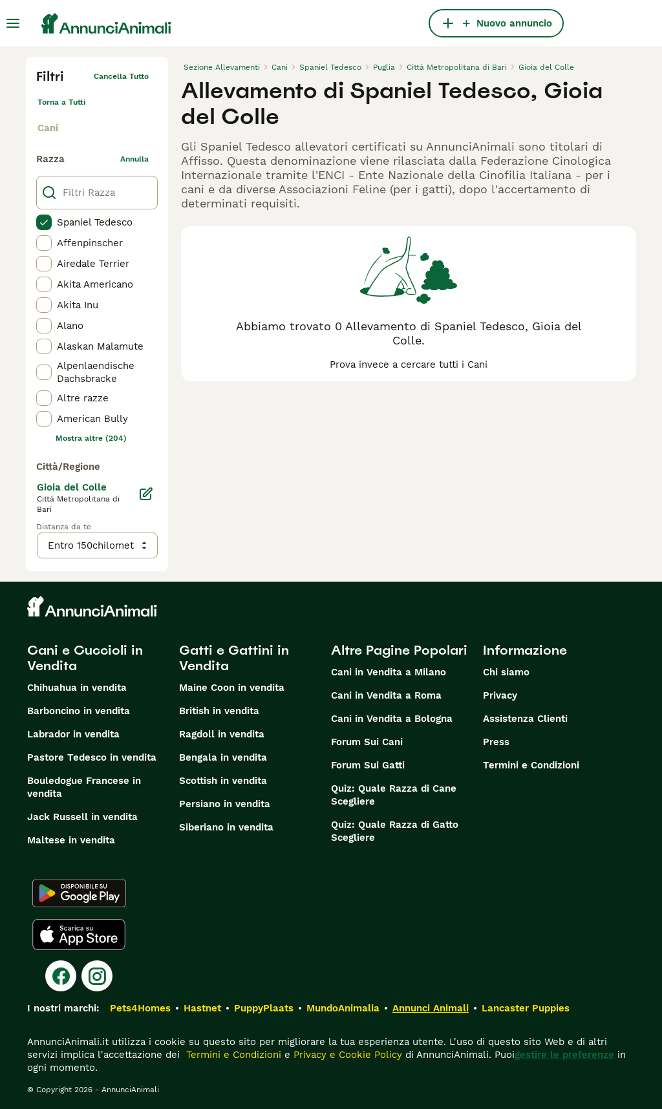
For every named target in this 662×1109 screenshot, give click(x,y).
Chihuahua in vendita (77, 687)
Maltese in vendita (71, 840)
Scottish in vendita (223, 781)
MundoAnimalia (342, 1008)
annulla (134, 159)
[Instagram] (96, 975)
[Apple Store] (79, 934)
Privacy (500, 695)
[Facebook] (60, 975)
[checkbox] (44, 222)
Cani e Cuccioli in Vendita (85, 657)
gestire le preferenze (564, 1055)
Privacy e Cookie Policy (346, 1055)
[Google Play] (79, 893)
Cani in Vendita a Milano (388, 672)
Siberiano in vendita (226, 827)
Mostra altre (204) (91, 438)
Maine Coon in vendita (231, 687)
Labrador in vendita (73, 734)
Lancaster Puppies (526, 1008)
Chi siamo (506, 672)
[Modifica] (146, 494)
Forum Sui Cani (367, 742)
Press (496, 742)
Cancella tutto (121, 76)
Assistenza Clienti (525, 718)
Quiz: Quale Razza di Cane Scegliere (393, 795)
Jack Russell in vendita (82, 817)
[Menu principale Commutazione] (13, 23)
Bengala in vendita (223, 757)
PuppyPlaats (264, 1008)
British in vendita (219, 711)
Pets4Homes (140, 1008)
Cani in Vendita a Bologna (392, 718)
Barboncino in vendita (78, 711)
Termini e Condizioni (531, 765)
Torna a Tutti (61, 102)
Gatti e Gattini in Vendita (234, 657)
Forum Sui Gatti (368, 765)
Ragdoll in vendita (221, 734)
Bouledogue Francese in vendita (84, 787)
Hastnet (202, 1008)
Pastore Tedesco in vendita (91, 757)
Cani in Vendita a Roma (386, 695)
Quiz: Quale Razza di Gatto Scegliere (394, 831)
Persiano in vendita (224, 804)
